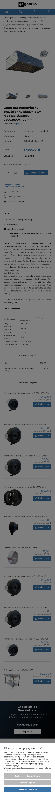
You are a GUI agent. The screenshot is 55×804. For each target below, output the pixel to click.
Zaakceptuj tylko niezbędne (27, 776)
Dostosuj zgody (27, 783)
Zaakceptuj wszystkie (27, 789)
